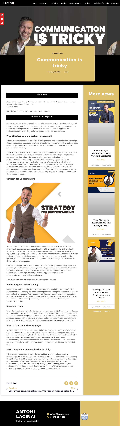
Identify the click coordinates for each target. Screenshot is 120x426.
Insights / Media (101, 3)
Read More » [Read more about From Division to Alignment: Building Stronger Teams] (101, 236)
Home (34, 3)
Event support (75, 3)
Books (63, 3)
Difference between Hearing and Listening (41, 280)
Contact (115, 3)
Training (54, 3)
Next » (107, 323)
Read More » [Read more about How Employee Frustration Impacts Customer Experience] (101, 163)
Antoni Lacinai (25, 410)
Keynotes (43, 3)
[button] (66, 383)
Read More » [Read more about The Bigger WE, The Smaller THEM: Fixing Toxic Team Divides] (101, 313)
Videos (88, 3)
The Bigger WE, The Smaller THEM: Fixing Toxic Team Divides (101, 303)
